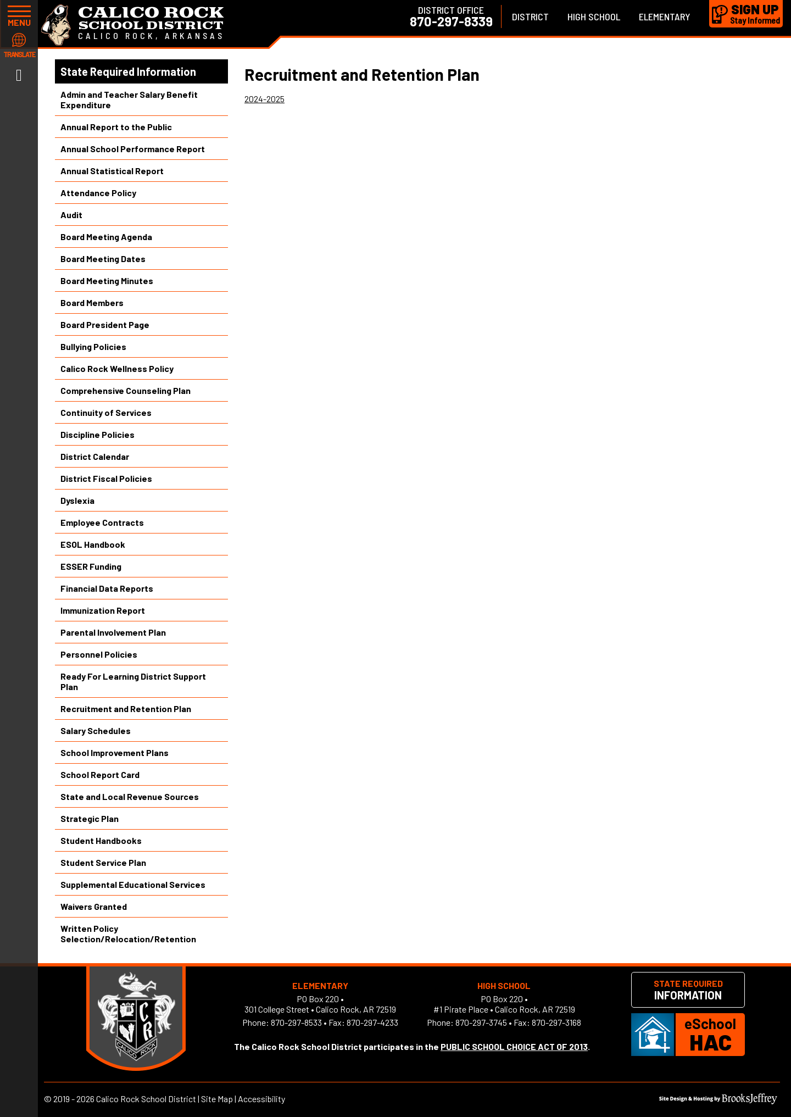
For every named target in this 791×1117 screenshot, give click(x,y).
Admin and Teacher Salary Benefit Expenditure (129, 99)
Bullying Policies (93, 346)
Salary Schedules (95, 730)
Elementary (664, 16)
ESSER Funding (90, 566)
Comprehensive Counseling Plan (125, 390)
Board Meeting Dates (103, 258)
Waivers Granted (93, 906)
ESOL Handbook (92, 544)
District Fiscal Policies (106, 478)
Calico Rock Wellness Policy (117, 368)
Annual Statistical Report (112, 170)
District (530, 16)
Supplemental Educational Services (132, 884)
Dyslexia (77, 500)
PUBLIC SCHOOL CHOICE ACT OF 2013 (514, 1046)
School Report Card (100, 774)
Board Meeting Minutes (106, 280)
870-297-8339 (451, 21)
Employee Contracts (102, 522)
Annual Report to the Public (116, 126)
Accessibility (261, 1098)
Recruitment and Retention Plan (125, 708)
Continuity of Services (106, 412)
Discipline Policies (97, 434)
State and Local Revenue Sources (129, 796)
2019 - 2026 (73, 1098)
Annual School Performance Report (132, 148)
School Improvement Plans (114, 752)
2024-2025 (264, 98)
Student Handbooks (101, 840)
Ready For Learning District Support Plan (133, 681)
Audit (71, 214)
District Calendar (94, 456)
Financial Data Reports (106, 588)
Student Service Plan (103, 862)
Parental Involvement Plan (113, 632)
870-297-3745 (481, 1022)
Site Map (217, 1098)
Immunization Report (102, 610)
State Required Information (128, 71)
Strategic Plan (89, 818)
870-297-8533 (296, 1022)
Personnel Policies (98, 654)
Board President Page (104, 324)
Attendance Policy (98, 192)
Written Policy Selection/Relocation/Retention (128, 933)
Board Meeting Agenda (106, 236)
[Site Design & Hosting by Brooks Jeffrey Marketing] (718, 1101)
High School (593, 16)
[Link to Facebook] (19, 74)
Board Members (92, 302)
